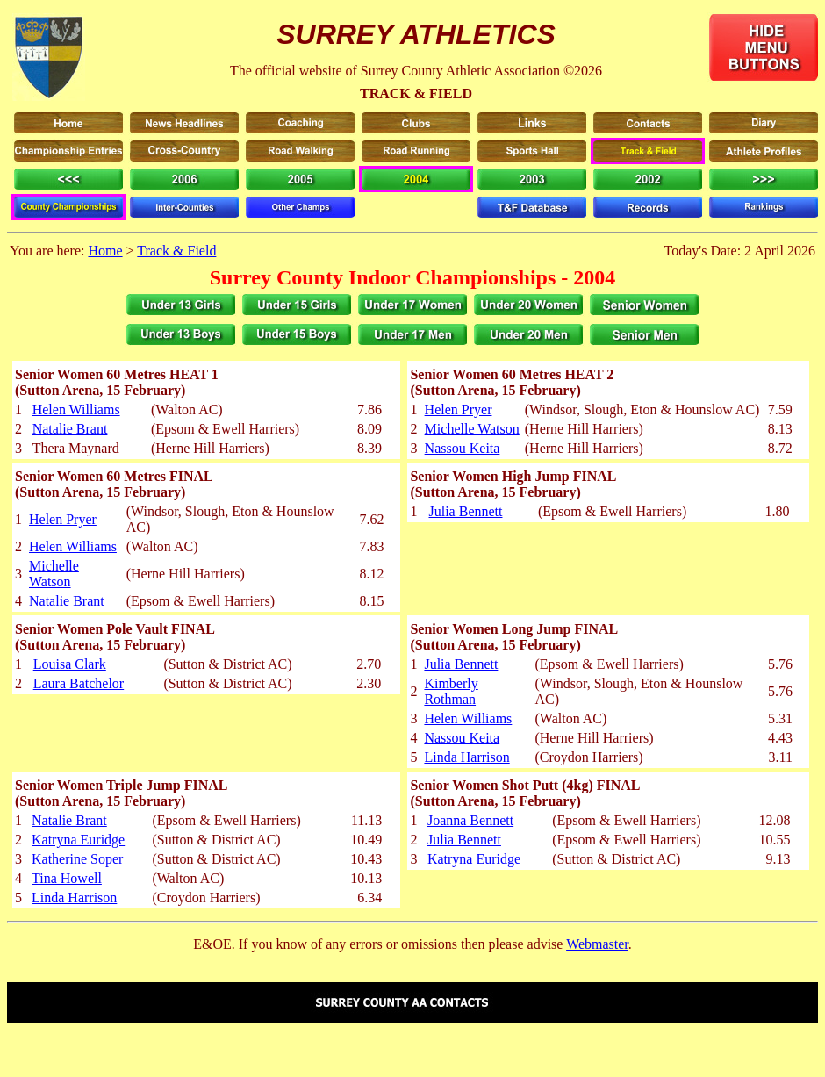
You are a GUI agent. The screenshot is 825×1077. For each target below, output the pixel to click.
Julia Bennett (465, 511)
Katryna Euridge (78, 839)
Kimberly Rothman (450, 691)
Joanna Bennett (470, 820)
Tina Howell (67, 878)
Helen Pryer (458, 409)
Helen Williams (76, 409)
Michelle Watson (472, 428)
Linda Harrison (466, 757)
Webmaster (597, 944)
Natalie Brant (70, 428)
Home (105, 250)
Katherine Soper (77, 858)
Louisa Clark (69, 664)
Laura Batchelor (79, 683)
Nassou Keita (462, 448)
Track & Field (176, 250)
